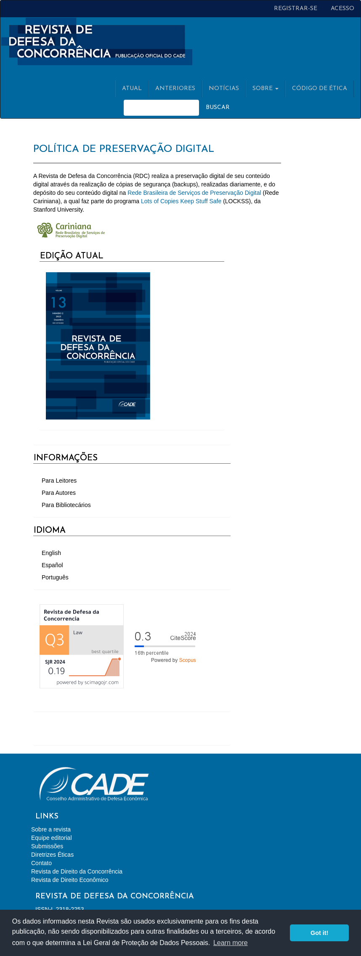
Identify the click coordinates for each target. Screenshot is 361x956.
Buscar (218, 107)
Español (52, 565)
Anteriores (175, 88)
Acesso (342, 8)
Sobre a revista (51, 829)
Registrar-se (295, 8)
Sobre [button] (265, 88)
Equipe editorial (51, 837)
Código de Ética (319, 88)
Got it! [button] (319, 932)
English (51, 553)
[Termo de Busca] (161, 108)
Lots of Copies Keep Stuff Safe (181, 201)
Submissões (47, 846)
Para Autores (59, 492)
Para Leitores (59, 480)
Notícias (224, 88)
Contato (41, 863)
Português (55, 577)
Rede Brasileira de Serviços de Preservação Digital (194, 192)
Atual (132, 88)
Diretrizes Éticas (52, 854)
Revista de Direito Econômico (70, 879)
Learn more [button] (230, 942)
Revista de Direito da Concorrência (76, 871)
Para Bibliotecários (66, 505)
